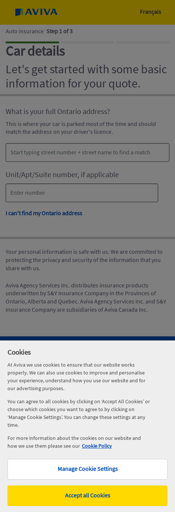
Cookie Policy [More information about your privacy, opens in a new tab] (97, 445)
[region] (87, 426)
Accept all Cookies (87, 495)
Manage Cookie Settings (88, 469)
